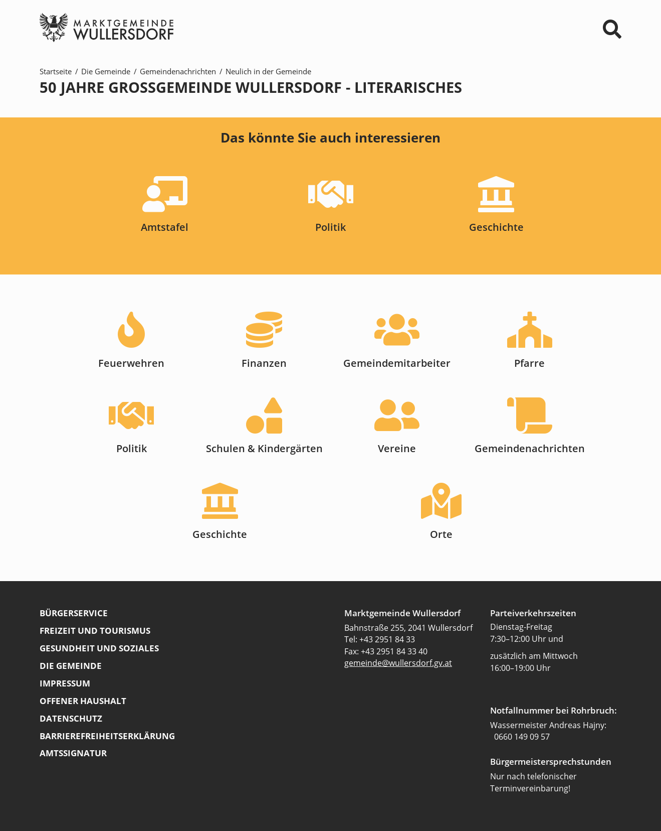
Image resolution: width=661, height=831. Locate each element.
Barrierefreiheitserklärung (107, 736)
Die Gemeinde (105, 71)
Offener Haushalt (83, 701)
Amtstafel (164, 227)
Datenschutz (71, 718)
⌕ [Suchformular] (612, 29)
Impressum (65, 683)
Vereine (397, 448)
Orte (441, 534)
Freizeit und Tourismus (95, 630)
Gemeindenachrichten (178, 71)
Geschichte (496, 227)
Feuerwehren (131, 363)
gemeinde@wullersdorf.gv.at (398, 662)
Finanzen (264, 363)
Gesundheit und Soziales (99, 648)
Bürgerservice (74, 613)
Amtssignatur (73, 753)
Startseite (56, 71)
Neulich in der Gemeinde (268, 71)
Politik (330, 227)
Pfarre (529, 363)
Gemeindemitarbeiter (397, 363)
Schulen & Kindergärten (264, 448)
